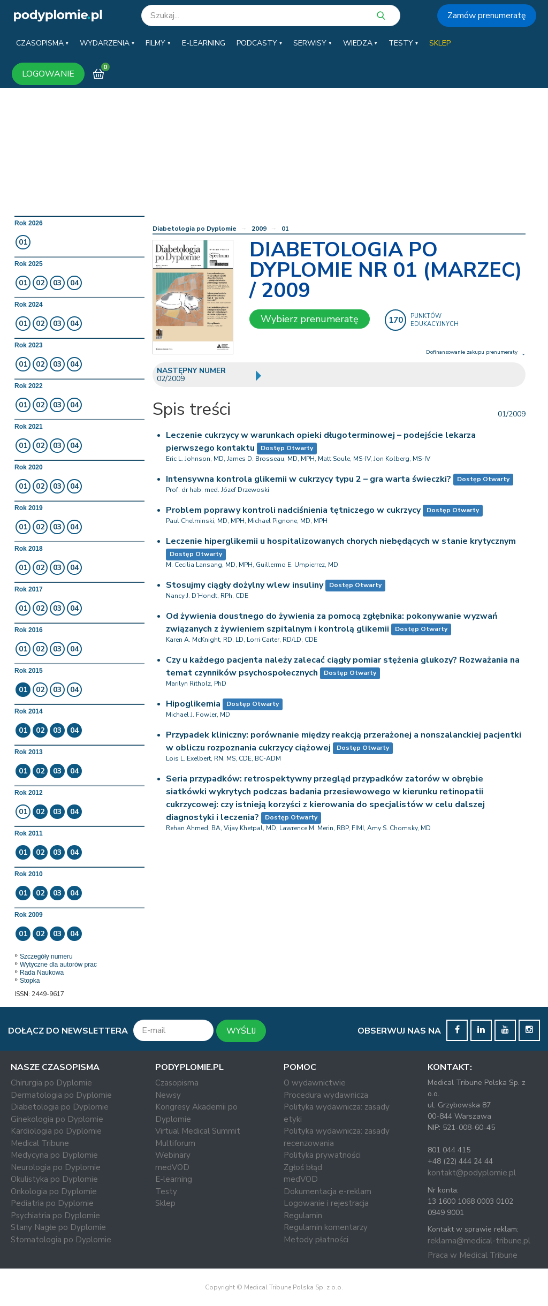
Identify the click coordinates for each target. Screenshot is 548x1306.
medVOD (172, 1167)
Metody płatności (316, 1239)
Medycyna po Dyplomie (54, 1155)
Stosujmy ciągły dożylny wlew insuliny (244, 585)
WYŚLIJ (241, 1031)
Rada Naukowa (42, 972)
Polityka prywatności (322, 1155)
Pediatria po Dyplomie (52, 1203)
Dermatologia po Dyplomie (61, 1095)
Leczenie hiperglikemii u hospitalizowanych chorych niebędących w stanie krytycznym (341, 541)
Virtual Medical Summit (197, 1131)
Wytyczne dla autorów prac (58, 964)
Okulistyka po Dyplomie (54, 1179)
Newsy (168, 1095)
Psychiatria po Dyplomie (55, 1215)
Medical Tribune (40, 1143)
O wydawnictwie (315, 1082)
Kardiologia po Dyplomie (56, 1131)
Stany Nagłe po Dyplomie (58, 1227)
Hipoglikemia (193, 704)
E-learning (173, 1179)
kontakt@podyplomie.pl (472, 1172)
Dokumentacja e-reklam (327, 1191)
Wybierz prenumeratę (310, 319)
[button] (42, 43)
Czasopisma (177, 1082)
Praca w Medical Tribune (472, 1255)
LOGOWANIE (48, 74)
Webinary (173, 1155)
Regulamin (303, 1215)
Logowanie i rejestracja (326, 1203)
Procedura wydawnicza (326, 1095)
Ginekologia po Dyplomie (57, 1119)
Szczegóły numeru (46, 956)
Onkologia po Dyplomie (54, 1191)
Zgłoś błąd (303, 1167)
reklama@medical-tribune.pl (479, 1240)
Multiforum (175, 1143)
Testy (166, 1191)
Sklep (165, 1203)
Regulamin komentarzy (326, 1227)
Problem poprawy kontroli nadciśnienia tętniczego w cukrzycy (293, 510)
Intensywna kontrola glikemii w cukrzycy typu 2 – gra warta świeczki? (308, 479)
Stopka (30, 980)
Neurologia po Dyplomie (56, 1167)
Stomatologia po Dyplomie (61, 1239)
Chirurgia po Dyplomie (51, 1082)
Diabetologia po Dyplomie (195, 228)
